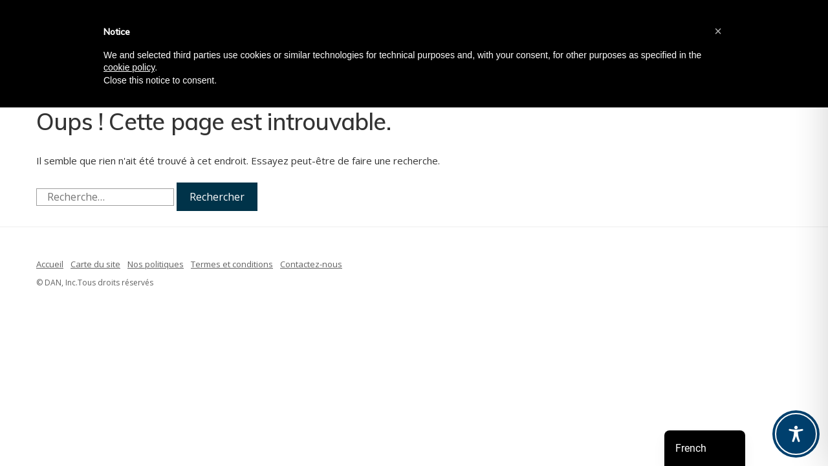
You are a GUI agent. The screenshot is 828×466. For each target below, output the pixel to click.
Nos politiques (155, 264)
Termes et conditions (232, 264)
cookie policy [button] (129, 67)
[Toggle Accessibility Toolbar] (796, 434)
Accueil (49, 264)
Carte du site (95, 264)
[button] (718, 31)
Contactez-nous (311, 264)
